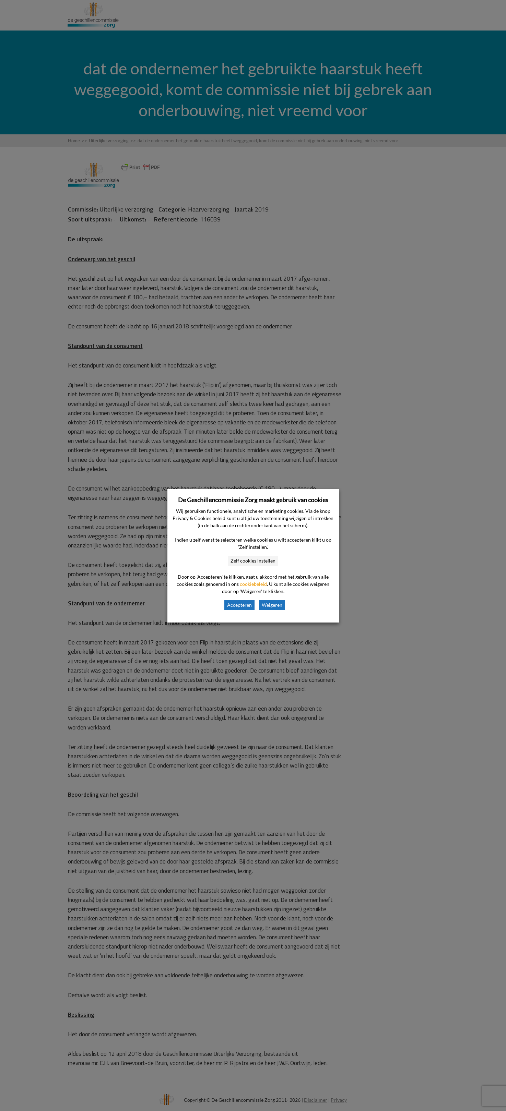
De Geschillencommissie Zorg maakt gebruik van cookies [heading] (253, 500)
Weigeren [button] (272, 605)
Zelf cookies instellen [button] (253, 561)
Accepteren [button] (239, 605)
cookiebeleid (253, 584)
